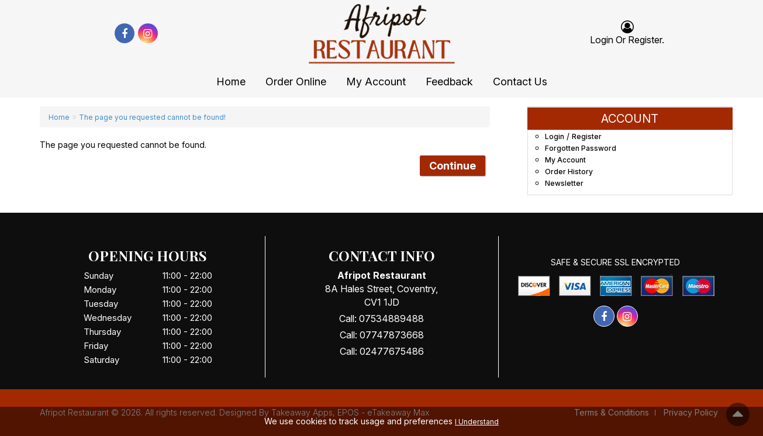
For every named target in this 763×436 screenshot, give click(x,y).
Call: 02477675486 (382, 351)
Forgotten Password (580, 148)
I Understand (477, 421)
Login (554, 136)
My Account (376, 81)
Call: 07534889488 (381, 318)
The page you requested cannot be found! (152, 117)
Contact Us (520, 81)
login (601, 40)
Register (645, 40)
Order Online (295, 81)
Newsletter (564, 183)
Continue (452, 166)
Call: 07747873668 (382, 335)
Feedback (449, 81)
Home (231, 81)
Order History (569, 171)
